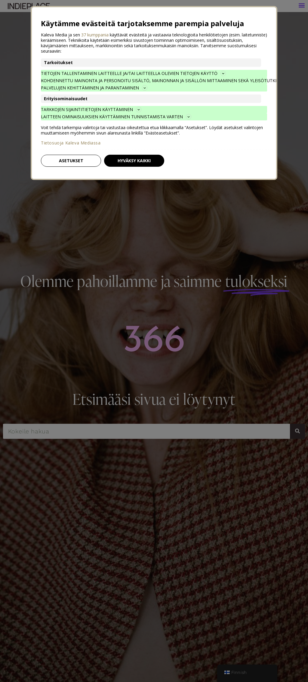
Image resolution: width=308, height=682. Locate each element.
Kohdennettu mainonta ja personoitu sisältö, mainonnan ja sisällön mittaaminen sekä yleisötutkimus (154, 80)
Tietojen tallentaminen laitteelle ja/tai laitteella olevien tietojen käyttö (133, 73)
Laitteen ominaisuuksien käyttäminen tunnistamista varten (116, 116)
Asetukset (71, 160)
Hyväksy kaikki (134, 160)
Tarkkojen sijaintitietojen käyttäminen (91, 109)
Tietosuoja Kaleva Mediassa (71, 143)
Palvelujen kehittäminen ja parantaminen (94, 88)
